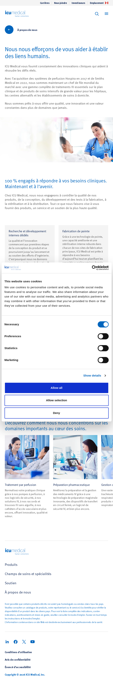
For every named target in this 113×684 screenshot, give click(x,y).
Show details (92, 375)
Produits (11, 564)
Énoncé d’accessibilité (18, 667)
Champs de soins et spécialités (28, 573)
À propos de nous (27, 30)
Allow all (56, 387)
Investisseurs (78, 2)
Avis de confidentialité (17, 659)
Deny (56, 413)
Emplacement (99, 2)
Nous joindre (60, 2)
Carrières (44, 2)
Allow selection (56, 400)
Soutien (10, 582)
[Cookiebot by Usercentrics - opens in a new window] (92, 267)
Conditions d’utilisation (18, 652)
